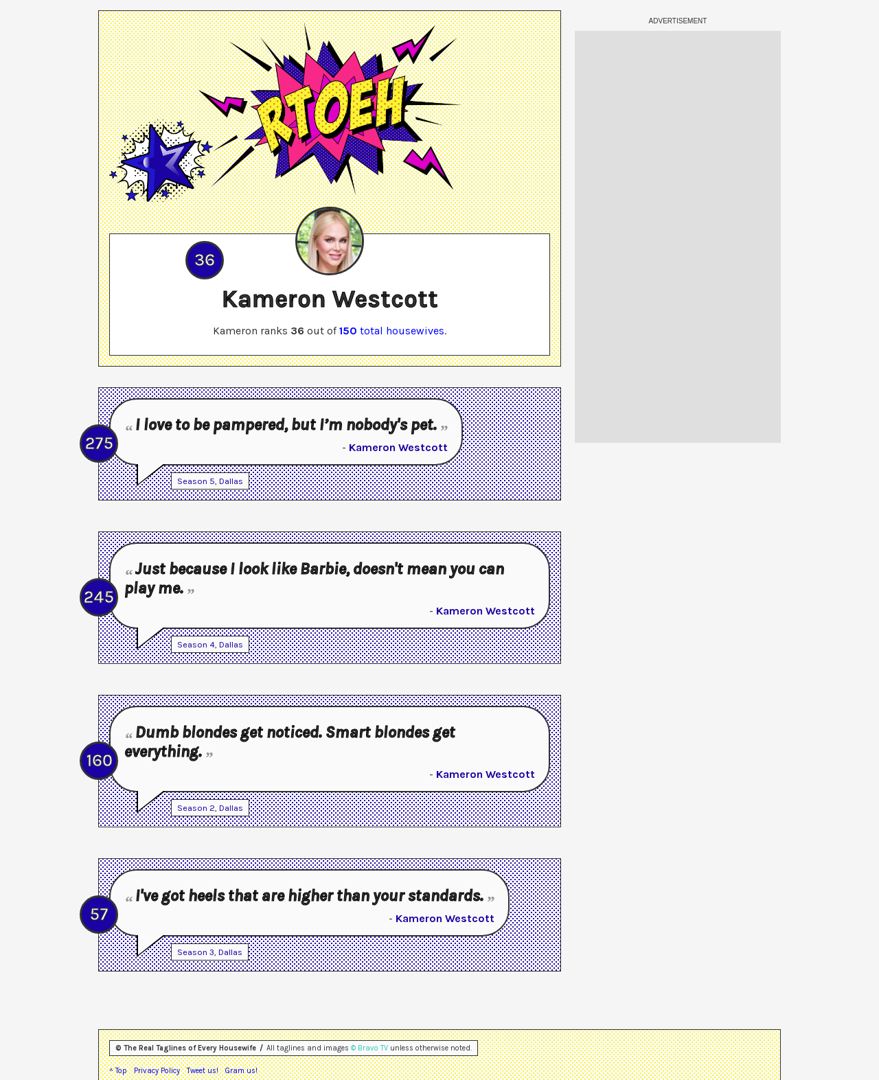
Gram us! (241, 1070)
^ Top (118, 1070)
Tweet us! (202, 1070)
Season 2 (196, 808)
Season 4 (196, 644)
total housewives (391, 330)
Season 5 (196, 481)
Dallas (231, 481)
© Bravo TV (369, 1048)
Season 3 (195, 952)
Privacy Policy (157, 1070)
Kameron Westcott (398, 447)
